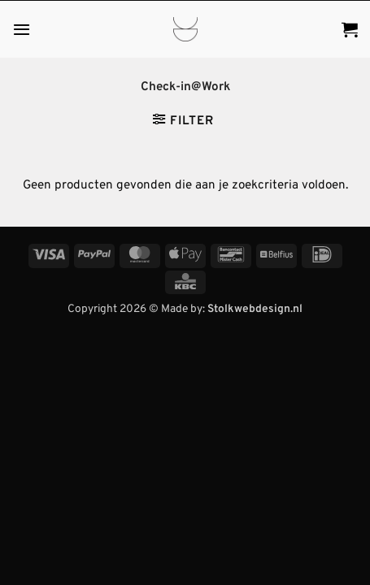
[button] (21, 29)
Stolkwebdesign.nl (255, 309)
